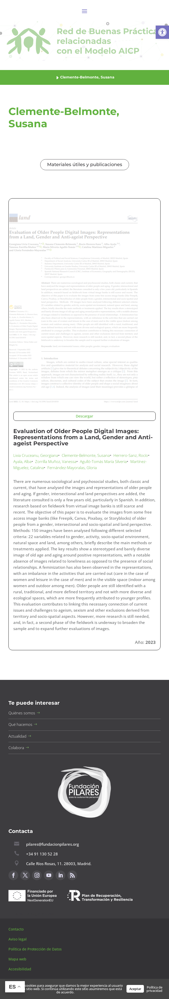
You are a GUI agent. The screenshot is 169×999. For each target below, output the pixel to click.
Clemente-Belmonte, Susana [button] (86, 455)
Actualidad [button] (17, 736)
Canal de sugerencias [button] (33, 913)
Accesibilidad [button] (19, 969)
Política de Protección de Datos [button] (35, 949)
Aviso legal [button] (18, 939)
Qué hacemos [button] (20, 724)
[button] (162, 32)
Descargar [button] (84, 416)
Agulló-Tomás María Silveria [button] (103, 461)
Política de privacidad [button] (154, 989)
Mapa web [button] (17, 959)
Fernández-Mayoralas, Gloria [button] (72, 467)
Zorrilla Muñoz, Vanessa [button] (55, 461)
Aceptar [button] (135, 988)
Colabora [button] (16, 747)
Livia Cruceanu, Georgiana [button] (35, 455)
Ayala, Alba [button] (22, 461)
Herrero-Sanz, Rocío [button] (130, 455)
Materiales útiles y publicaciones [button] (84, 164)
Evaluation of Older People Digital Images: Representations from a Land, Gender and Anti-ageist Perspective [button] (83, 437)
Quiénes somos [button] (21, 712)
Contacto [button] (16, 929)
